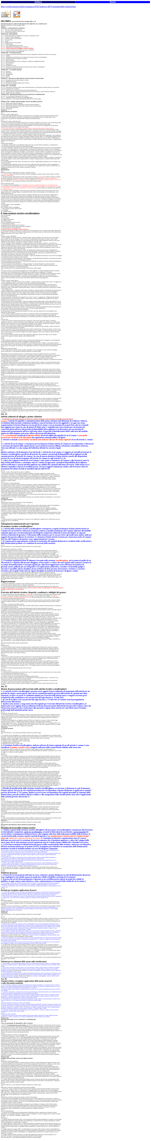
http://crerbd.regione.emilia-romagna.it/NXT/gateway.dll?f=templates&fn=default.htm (38, 6)
